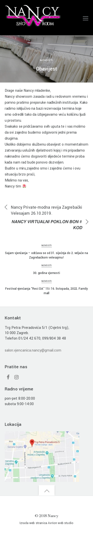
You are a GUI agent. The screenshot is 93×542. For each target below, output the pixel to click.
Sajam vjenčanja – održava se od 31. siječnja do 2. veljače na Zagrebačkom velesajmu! (46, 255)
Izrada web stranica (33, 523)
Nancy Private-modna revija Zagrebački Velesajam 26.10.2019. (46, 210)
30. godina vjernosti (46, 273)
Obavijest (46, 69)
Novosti (46, 60)
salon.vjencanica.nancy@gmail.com (33, 350)
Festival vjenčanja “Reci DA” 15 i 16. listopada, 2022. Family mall (46, 290)
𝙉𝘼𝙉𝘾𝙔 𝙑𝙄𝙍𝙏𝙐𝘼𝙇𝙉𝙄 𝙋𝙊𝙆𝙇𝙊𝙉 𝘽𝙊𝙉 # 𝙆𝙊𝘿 (46, 225)
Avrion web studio (60, 523)
